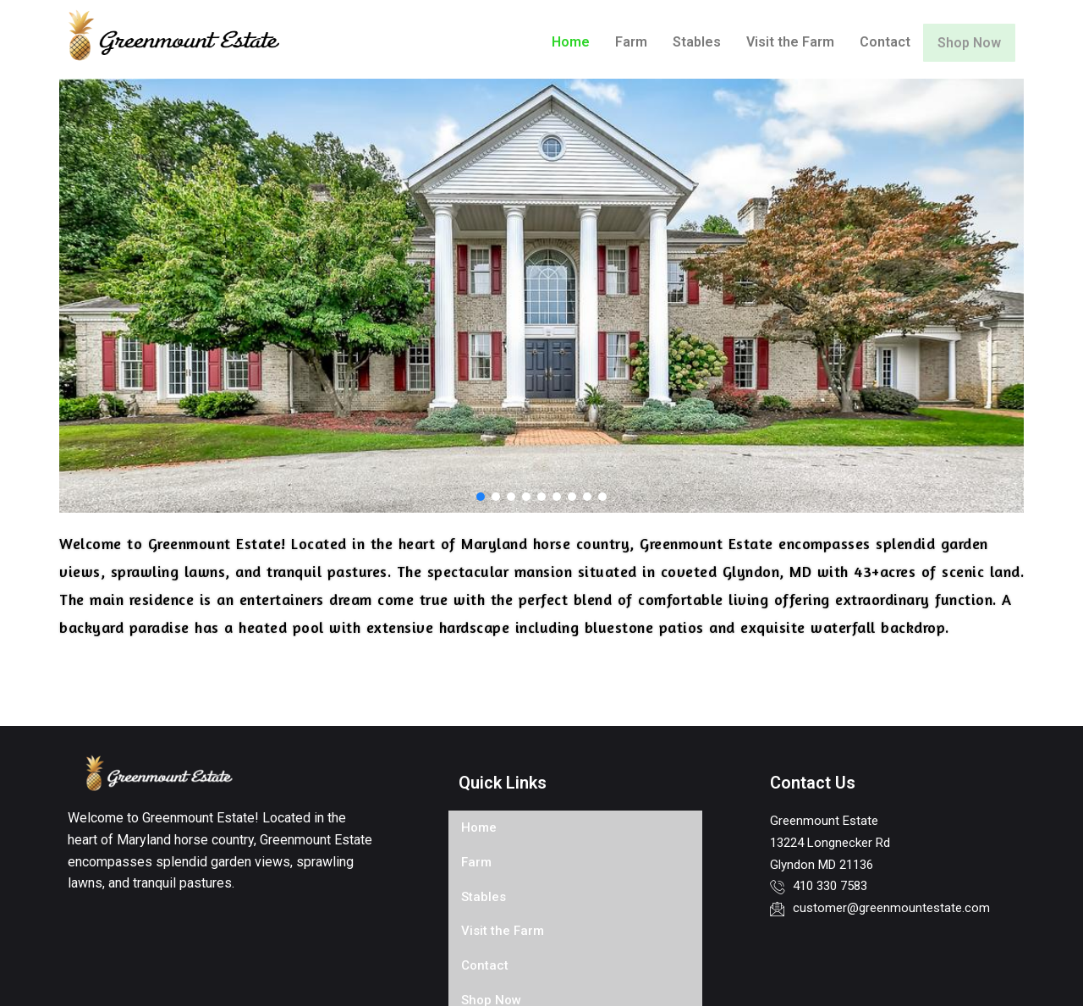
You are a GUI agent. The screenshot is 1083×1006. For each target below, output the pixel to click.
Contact (874, 42)
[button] (480, 496)
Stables (686, 42)
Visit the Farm (780, 42)
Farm (621, 42)
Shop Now (964, 42)
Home (561, 42)
